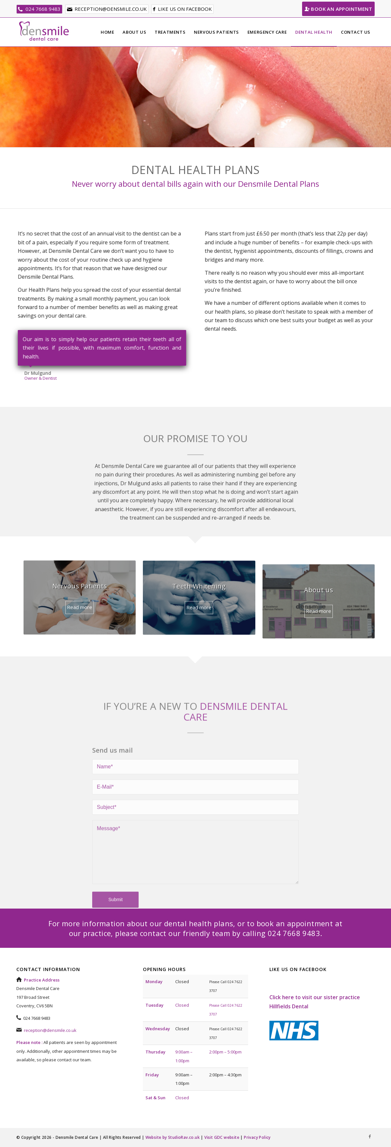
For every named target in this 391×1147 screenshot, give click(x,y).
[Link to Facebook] (370, 1136)
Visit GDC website (221, 1137)
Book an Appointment (338, 9)
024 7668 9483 (43, 9)
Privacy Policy (257, 1137)
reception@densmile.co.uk (111, 9)
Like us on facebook (185, 9)
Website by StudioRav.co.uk (172, 1137)
